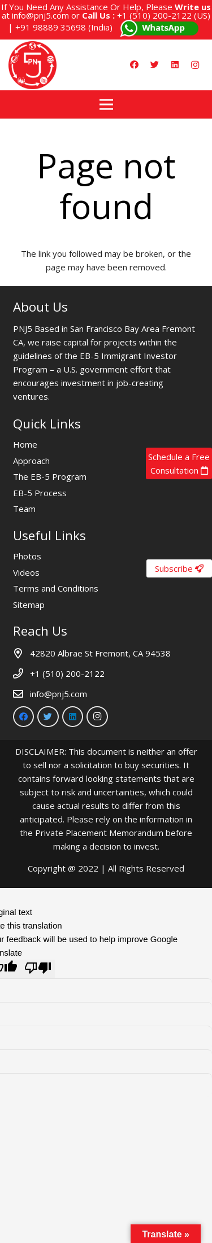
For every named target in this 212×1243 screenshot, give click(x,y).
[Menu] (106, 104)
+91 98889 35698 (50, 27)
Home (25, 444)
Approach (31, 460)
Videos (26, 572)
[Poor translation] (38, 969)
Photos (27, 556)
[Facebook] (134, 64)
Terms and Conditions (55, 588)
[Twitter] (154, 64)
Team (24, 508)
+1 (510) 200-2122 (154, 15)
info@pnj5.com (40, 15)
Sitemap (29, 604)
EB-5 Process (40, 492)
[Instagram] (195, 64)
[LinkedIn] (174, 64)
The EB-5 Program (49, 476)
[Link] (32, 65)
